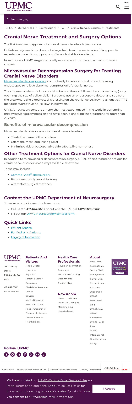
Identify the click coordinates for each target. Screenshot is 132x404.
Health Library (33, 321)
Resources (63, 270)
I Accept (109, 388)
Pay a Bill (30, 274)
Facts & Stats (97, 266)
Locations (31, 270)
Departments (65, 278)
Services (30, 296)
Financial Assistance (36, 313)
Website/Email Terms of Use (31, 369)
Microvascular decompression (25, 81)
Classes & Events (34, 317)
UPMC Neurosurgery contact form (51, 213)
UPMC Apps (96, 309)
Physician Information (69, 265)
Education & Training (69, 274)
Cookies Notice (69, 385)
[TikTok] (43, 354)
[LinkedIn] (18, 355)
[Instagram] (12, 355)
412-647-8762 (11, 287)
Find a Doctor (33, 265)
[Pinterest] (25, 355)
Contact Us (8, 369)
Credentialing (65, 283)
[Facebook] (6, 355)
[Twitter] (31, 354)
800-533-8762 (11, 291)
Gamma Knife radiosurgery (30, 174)
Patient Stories (21, 227)
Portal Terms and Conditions (27, 385)
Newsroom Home (67, 298)
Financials (95, 287)
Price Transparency (36, 309)
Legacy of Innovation (25, 237)
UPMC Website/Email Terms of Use (62, 380)
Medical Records (34, 300)
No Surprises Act (34, 304)
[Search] (118, 7)
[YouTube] (37, 355)
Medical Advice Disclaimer (63, 369)
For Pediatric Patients (26, 232)
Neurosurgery (20, 19)
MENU (126, 2)
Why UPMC (96, 261)
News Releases (66, 311)
